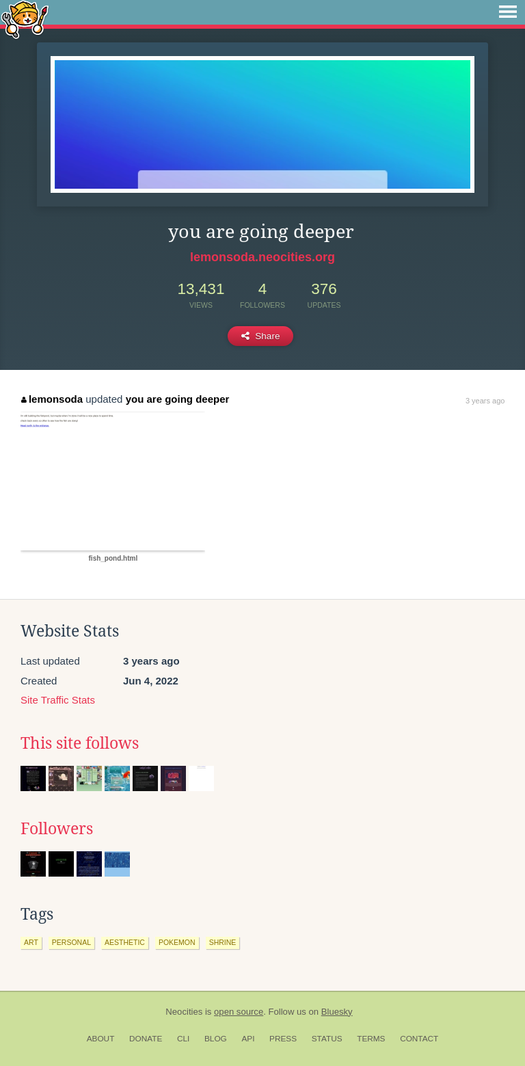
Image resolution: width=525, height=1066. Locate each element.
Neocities (183, 1012)
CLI (183, 1038)
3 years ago (485, 401)
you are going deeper (178, 399)
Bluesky (337, 1012)
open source (238, 1012)
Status (327, 1038)
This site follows (80, 743)
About (101, 1038)
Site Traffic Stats (58, 700)
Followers (57, 829)
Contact (419, 1038)
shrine (223, 942)
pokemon (177, 942)
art (31, 942)
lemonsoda (52, 399)
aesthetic (125, 942)
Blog (215, 1038)
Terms (371, 1038)
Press (283, 1038)
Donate (145, 1038)
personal (71, 942)
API (247, 1038)
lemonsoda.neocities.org (262, 257)
